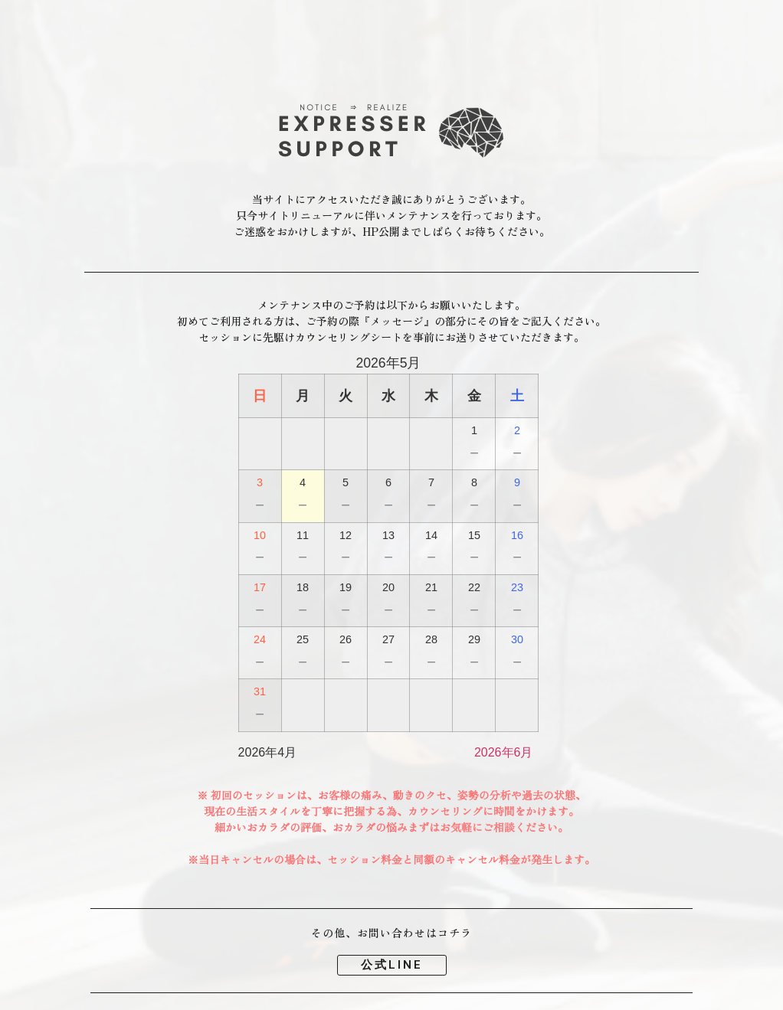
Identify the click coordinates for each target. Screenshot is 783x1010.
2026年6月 (503, 752)
